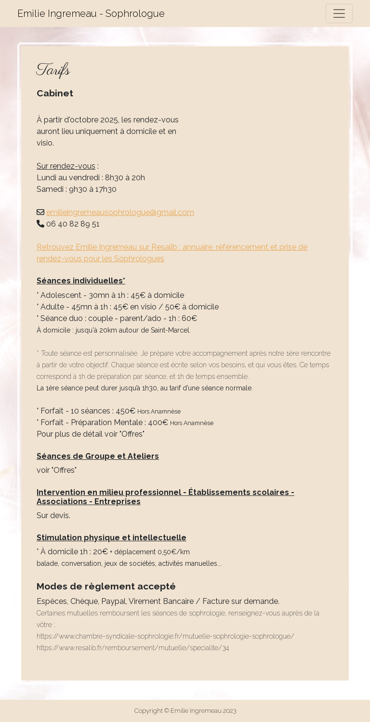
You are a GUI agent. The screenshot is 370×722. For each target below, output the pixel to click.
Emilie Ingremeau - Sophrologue (91, 13)
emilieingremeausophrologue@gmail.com (120, 212)
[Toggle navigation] (339, 13)
